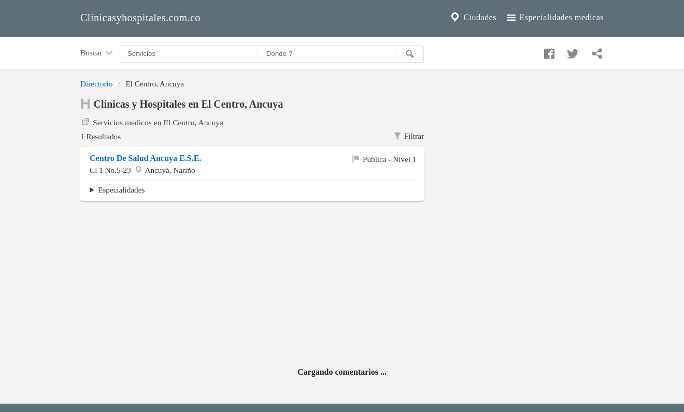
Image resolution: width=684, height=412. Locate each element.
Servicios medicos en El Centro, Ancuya (151, 121)
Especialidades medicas (554, 17)
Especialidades (121, 189)
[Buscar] (409, 54)
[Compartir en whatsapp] (596, 51)
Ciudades (472, 17)
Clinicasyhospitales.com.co (140, 17)
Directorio (96, 83)
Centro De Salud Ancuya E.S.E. (145, 158)
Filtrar (408, 136)
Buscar (97, 53)
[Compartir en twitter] (571, 51)
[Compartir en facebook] (547, 51)
